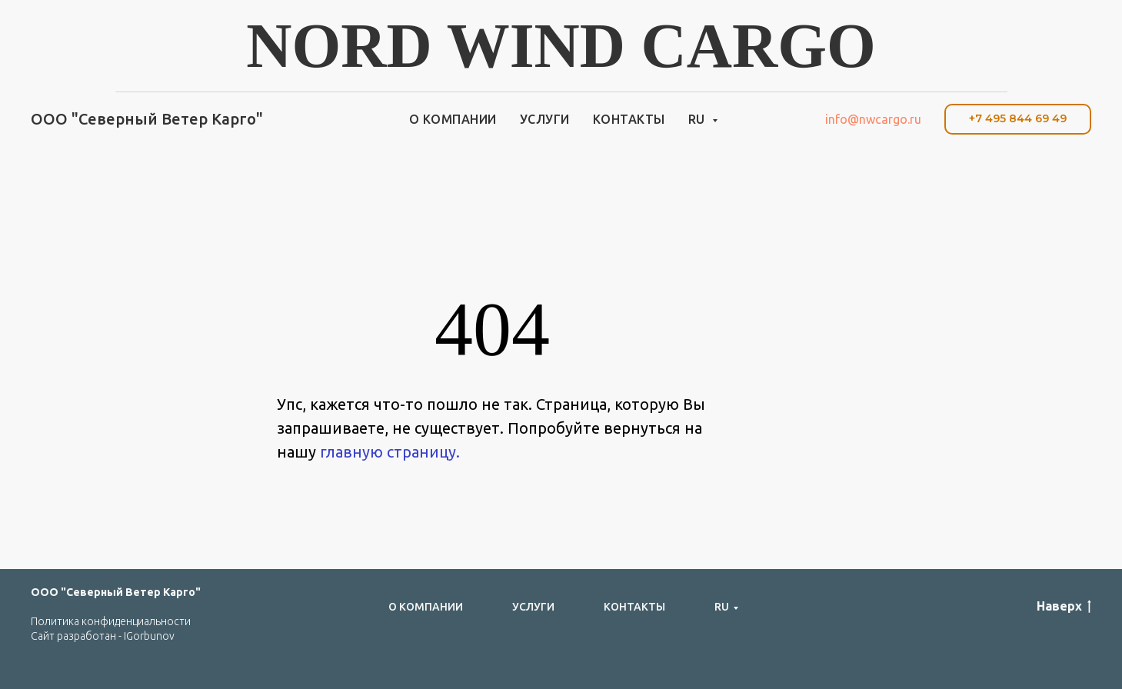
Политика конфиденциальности (111, 621)
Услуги (545, 119)
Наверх (1064, 607)
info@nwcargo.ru (873, 119)
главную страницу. (390, 452)
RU (698, 119)
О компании (453, 119)
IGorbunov (149, 636)
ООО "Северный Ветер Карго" (116, 592)
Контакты (629, 119)
